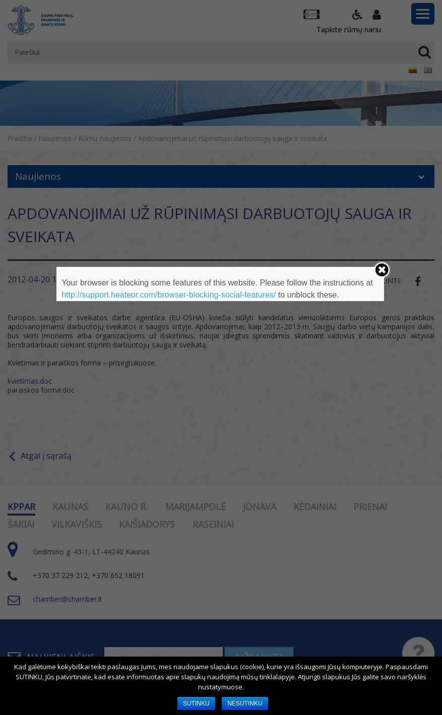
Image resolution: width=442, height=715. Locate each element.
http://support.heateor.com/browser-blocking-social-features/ (168, 295)
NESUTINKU (244, 703)
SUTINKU (196, 703)
